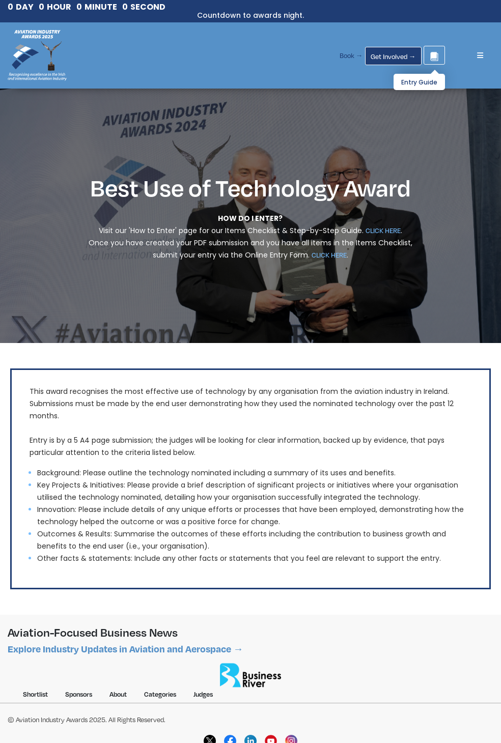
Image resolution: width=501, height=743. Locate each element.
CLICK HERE (383, 230)
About (118, 694)
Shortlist (35, 694)
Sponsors (78, 694)
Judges (203, 694)
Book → (351, 55)
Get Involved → (393, 56)
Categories (160, 694)
